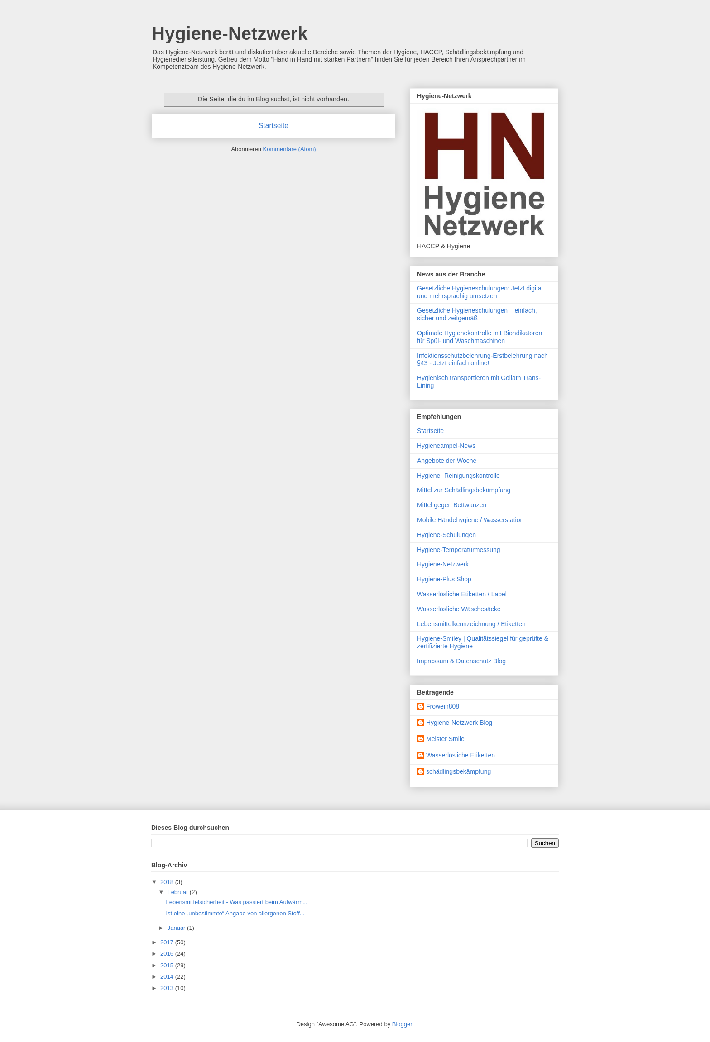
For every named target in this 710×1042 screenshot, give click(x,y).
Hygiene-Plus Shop (444, 579)
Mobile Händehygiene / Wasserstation (470, 519)
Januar (177, 927)
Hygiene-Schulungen (446, 534)
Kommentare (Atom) (289, 149)
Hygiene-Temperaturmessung (458, 549)
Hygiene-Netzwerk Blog (459, 722)
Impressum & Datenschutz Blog (461, 661)
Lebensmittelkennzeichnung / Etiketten (471, 624)
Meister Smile (445, 738)
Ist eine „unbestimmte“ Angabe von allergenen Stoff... (235, 913)
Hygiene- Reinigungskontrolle (458, 475)
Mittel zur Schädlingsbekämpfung (463, 490)
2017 (167, 942)
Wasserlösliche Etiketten (460, 755)
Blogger (402, 1024)
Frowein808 (442, 706)
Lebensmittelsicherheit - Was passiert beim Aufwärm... (236, 902)
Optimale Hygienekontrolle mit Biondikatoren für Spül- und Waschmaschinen (479, 336)
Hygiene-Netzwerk (230, 33)
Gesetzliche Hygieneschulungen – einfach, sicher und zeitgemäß (477, 314)
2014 (167, 976)
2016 (167, 953)
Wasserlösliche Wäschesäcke (459, 609)
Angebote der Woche (446, 460)
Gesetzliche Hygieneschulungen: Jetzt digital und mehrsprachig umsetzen (480, 292)
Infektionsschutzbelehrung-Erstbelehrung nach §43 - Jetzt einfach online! (482, 359)
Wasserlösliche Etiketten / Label (462, 594)
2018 (167, 882)
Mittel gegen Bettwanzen (451, 505)
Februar (179, 892)
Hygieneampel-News (446, 445)
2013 (167, 988)
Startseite (273, 125)
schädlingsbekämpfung (458, 771)
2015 (167, 965)
